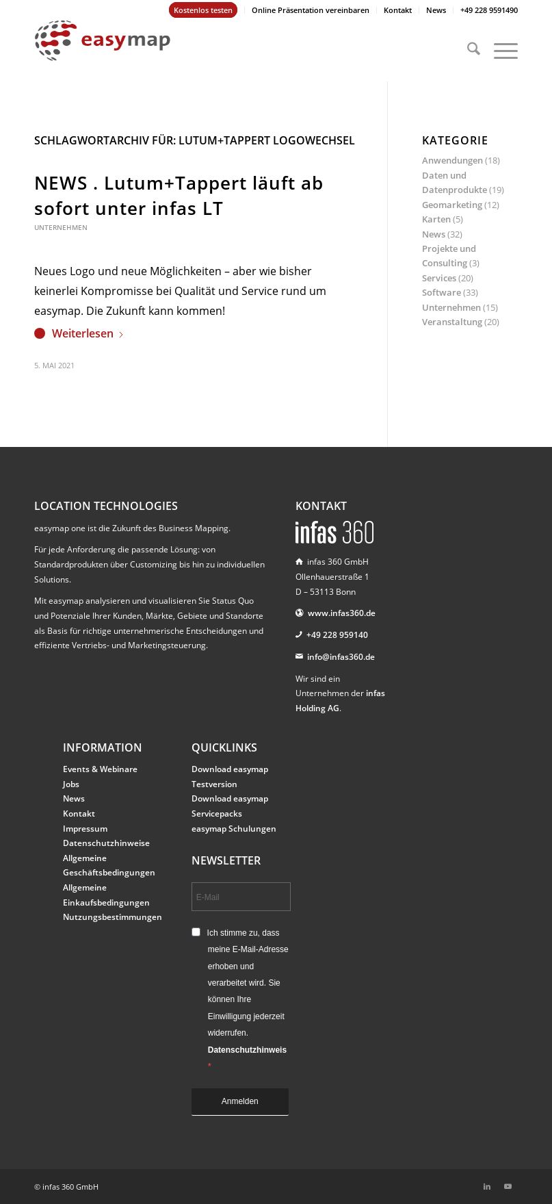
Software (441, 292)
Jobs (71, 784)
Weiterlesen (88, 333)
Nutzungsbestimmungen (112, 917)
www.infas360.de (342, 613)
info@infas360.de (341, 657)
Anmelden (240, 1101)
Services (439, 278)
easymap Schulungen (234, 828)
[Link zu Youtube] (507, 1186)
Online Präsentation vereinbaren (310, 10)
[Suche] (467, 50)
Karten (436, 219)
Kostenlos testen (203, 10)
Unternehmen (61, 227)
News (436, 10)
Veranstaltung (452, 322)
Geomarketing (452, 204)
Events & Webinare (100, 769)
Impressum (85, 828)
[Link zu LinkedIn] (487, 1186)
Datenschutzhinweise (106, 843)
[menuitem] (203, 10)
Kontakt (398, 10)
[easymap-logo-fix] (102, 50)
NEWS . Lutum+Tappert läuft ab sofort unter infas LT (179, 195)
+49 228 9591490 (489, 10)
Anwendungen (452, 160)
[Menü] (499, 50)
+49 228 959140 (337, 635)
